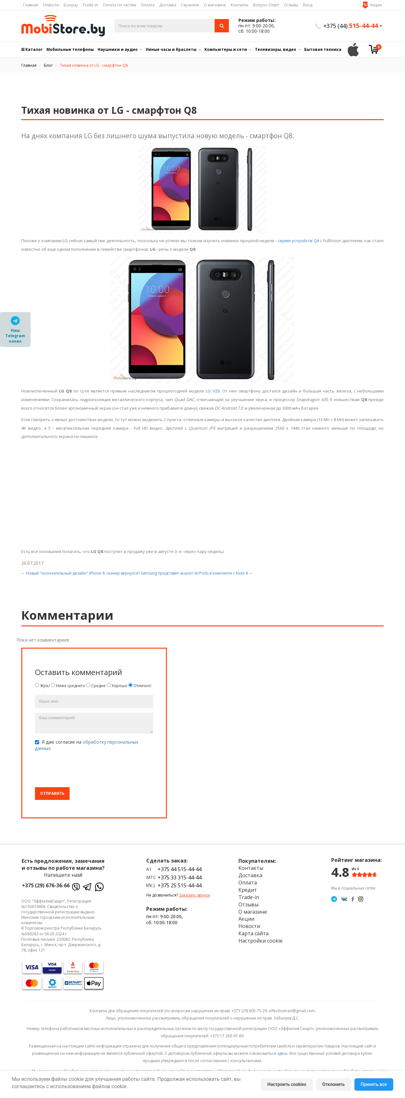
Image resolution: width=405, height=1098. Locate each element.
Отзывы (291, 5)
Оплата (147, 5)
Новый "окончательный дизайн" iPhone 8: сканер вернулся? (83, 573)
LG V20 (212, 391)
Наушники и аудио (118, 49)
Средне (96, 685)
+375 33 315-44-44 (180, 877)
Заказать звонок (194, 895)
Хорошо (116, 685)
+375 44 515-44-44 (180, 869)
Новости (51, 5)
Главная (30, 5)
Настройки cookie (260, 940)
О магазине (215, 5)
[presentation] (83, 770)
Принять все (374, 1084)
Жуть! (42, 685)
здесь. (283, 1053)
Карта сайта (253, 933)
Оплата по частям (119, 5)
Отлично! (139, 685)
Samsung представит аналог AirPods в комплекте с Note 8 (194, 573)
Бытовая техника (322, 49)
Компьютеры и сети (225, 49)
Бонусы (71, 5)
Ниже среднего (68, 685)
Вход (307, 5)
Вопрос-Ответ (266, 5)
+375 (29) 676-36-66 (46, 885)
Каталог (32, 49)
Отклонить (333, 1084)
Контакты (239, 5)
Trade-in (90, 5)
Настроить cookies (286, 1084)
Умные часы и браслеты (171, 49)
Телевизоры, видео (275, 49)
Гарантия (190, 5)
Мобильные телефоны (70, 49)
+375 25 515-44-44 (180, 885)
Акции (376, 5)
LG (65, 240)
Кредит (247, 889)
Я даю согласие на (86, 745)
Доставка (167, 5)
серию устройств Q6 (298, 240)
